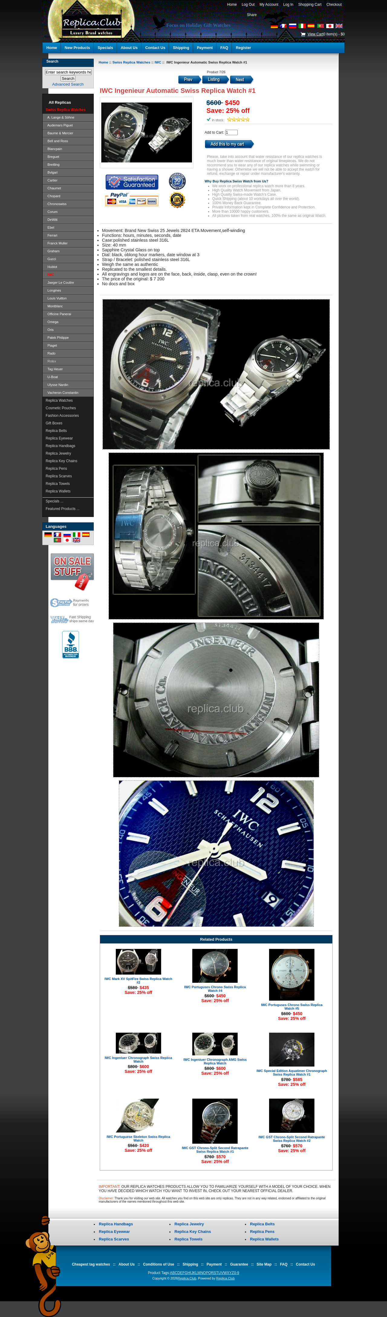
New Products (77, 48)
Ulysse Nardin (57, 385)
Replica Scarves (59, 476)
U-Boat (52, 377)
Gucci (51, 259)
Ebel (50, 227)
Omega (52, 322)
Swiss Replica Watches (131, 62)
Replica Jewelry (58, 453)
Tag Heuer (54, 369)
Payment (205, 48)
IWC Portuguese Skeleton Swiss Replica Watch (138, 1138)
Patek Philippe (57, 337)
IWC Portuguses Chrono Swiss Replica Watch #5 (292, 1006)
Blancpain (54, 149)
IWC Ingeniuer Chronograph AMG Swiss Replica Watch (215, 1061)
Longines (53, 290)
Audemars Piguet (59, 125)
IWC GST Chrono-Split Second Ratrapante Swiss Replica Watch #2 (292, 1138)
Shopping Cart (310, 4)
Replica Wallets (58, 491)
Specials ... (54, 501)
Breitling (53, 164)
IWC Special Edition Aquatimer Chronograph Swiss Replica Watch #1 (291, 1072)
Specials (105, 48)
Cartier (51, 180)
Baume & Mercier (59, 133)
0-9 (236, 1273)
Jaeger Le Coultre (60, 282)
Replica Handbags (60, 446)
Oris (50, 330)
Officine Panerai (58, 314)
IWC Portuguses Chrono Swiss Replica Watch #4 (215, 988)
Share (252, 15)
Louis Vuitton (56, 298)
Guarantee (239, 1264)
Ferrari (51, 235)
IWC (157, 62)
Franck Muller (57, 243)
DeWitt (51, 219)
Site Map (264, 1264)
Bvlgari (52, 172)
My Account (269, 4)
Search (52, 61)
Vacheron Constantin (62, 392)
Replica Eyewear (59, 438)
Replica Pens (56, 468)
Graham (53, 251)
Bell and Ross (57, 141)
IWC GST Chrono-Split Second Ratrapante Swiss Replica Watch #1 (215, 1149)
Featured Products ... (63, 509)
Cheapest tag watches (91, 1264)
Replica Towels (58, 484)
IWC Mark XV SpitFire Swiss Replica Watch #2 (138, 980)
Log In (288, 4)
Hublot (51, 267)
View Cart (315, 34)
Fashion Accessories (62, 415)
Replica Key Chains (61, 461)
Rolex (51, 361)
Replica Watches (59, 400)
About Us (129, 48)
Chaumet (53, 188)
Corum (51, 212)
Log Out (248, 4)
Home (232, 4)
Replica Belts (56, 431)
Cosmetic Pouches (61, 408)
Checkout (334, 4)
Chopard (53, 196)
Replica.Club (187, 1278)
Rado (50, 353)
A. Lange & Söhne (60, 117)
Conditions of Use (158, 1264)
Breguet (52, 156)
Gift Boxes (54, 423)
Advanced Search (68, 84)
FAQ (224, 48)
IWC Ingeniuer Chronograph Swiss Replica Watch (138, 1059)
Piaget (51, 345)
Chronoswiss (56, 204)
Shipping (181, 48)
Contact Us (155, 48)
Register (243, 48)
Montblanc (54, 306)
